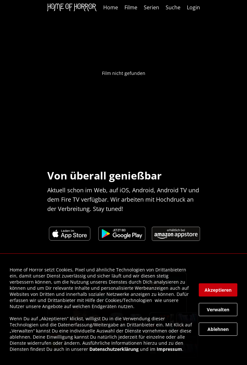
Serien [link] (151, 7)
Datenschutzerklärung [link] (114, 349)
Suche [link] (173, 7)
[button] (218, 290)
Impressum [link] (169, 349)
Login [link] (193, 7)
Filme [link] (130, 7)
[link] (73, 7)
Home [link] (110, 7)
